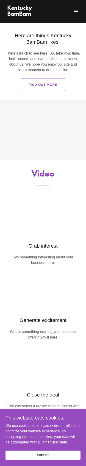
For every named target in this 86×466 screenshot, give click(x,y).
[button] (75, 11)
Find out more (43, 85)
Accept (43, 455)
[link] (31, 15)
